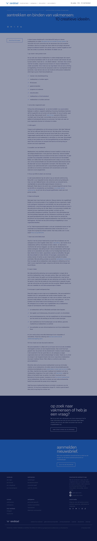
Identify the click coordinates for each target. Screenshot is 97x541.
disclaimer (81, 531)
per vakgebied (11, 494)
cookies (74, 531)
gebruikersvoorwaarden (51, 531)
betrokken (59, 373)
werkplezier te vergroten (63, 259)
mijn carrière (42, 3)
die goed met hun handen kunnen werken (54, 41)
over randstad (51, 3)
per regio (9, 489)
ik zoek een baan (25, 3)
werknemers (31, 486)
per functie (10, 492)
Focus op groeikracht (37, 232)
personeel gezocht (33, 511)
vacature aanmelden (33, 514)
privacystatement (65, 531)
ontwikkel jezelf (32, 494)
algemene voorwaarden (34, 519)
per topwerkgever (12, 497)
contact (9, 509)
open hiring (50, 115)
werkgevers (34, 3)
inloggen (9, 520)
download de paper (14, 40)
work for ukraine (32, 497)
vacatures (9, 486)
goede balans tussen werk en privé (56, 369)
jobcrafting (56, 242)
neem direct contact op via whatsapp (64, 429)
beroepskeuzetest (33, 492)
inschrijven (10, 523)
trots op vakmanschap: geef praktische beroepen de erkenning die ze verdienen (28, 10)
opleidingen (31, 489)
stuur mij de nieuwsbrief (66, 469)
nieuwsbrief (31, 517)
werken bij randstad (36, 531)
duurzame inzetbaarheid (62, 377)
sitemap (88, 531)
